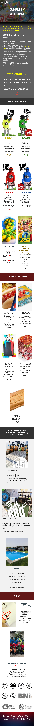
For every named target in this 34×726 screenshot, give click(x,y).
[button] (2, 2)
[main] (17, 11)
